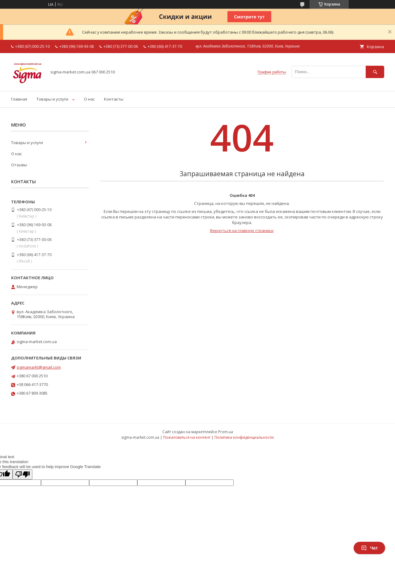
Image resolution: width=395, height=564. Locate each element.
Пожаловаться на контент (186, 437)
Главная (19, 99)
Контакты (113, 99)
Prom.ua (225, 431)
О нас (89, 99)
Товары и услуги (52, 99)
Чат (369, 548)
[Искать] (375, 72)
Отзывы (19, 165)
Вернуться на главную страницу (242, 230)
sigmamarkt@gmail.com (39, 367)
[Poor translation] (22, 474)
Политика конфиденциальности (244, 437)
